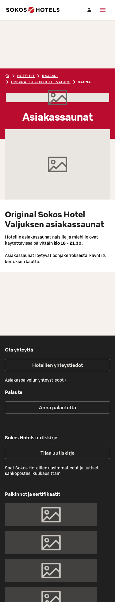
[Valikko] (103, 10)
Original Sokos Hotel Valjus (41, 82)
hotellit (26, 76)
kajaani (50, 76)
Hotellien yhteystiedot (57, 365)
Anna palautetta (57, 407)
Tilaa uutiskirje (57, 453)
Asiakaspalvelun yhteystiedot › (35, 380)
